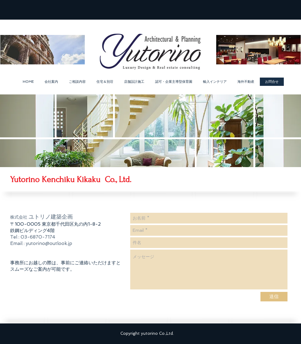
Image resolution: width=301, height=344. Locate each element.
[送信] (273, 296)
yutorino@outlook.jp (49, 243)
